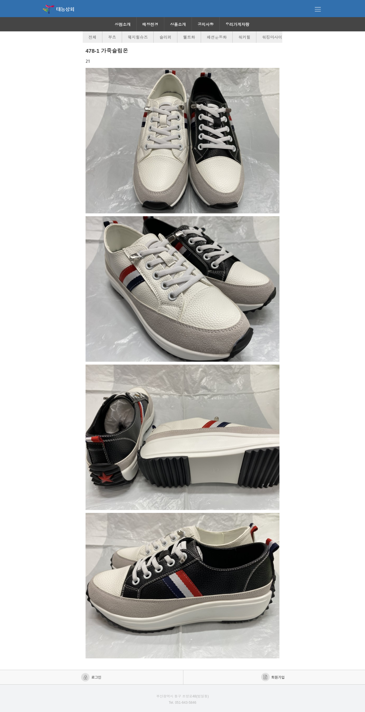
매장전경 (150, 24)
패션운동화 (217, 37)
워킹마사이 (272, 37)
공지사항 (206, 24)
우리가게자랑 (237, 24)
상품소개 (178, 24)
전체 (92, 37)
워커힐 (244, 37)
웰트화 (189, 37)
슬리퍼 (165, 37)
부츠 (112, 37)
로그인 (91, 677)
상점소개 (123, 24)
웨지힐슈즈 (138, 37)
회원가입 (273, 677)
